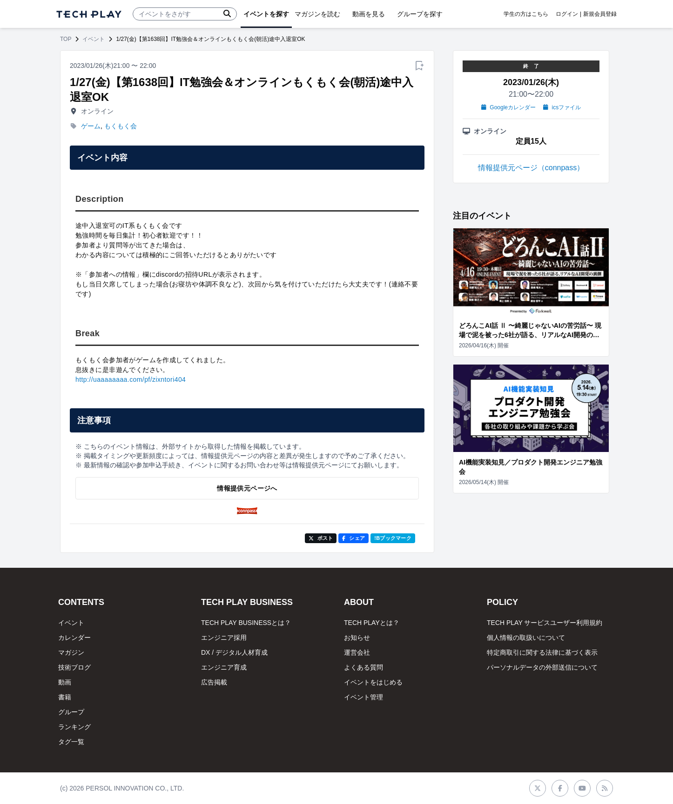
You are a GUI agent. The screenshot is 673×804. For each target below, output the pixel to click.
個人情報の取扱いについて (526, 637)
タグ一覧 (71, 741)
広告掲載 (214, 682)
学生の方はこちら (526, 14)
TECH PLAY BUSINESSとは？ (246, 622)
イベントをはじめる (373, 682)
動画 (64, 682)
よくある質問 (363, 667)
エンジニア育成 (224, 667)
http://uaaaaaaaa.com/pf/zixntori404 (130, 379)
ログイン (567, 14)
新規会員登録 (600, 14)
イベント (93, 39)
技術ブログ (74, 667)
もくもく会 (120, 126)
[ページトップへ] (88, 14)
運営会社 (357, 652)
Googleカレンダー (508, 107)
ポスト (321, 538)
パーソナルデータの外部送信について (542, 667)
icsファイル (562, 107)
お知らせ (357, 637)
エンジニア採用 (224, 637)
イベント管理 (363, 697)
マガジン (71, 652)
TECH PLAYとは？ (371, 622)
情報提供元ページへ (247, 488)
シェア (353, 538)
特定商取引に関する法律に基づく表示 (542, 652)
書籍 (64, 697)
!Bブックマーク (392, 538)
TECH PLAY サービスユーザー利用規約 (544, 622)
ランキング (74, 727)
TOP (65, 39)
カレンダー (74, 637)
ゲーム (91, 126)
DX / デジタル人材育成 (234, 652)
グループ (71, 712)
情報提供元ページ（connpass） (531, 168)
